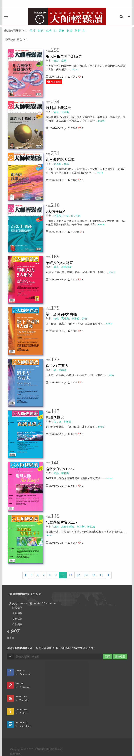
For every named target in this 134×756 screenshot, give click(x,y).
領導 (70, 30)
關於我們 (17, 607)
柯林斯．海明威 (86, 526)
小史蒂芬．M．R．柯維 (67, 215)
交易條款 (17, 618)
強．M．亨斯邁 (62, 421)
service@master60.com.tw (38, 603)
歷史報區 (120, 656)
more (75, 69)
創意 (41, 30)
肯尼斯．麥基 (61, 164)
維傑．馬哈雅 (61, 318)
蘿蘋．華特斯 (61, 473)
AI (84, 30)
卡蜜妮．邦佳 (79, 318)
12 (78, 574)
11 (70, 574)
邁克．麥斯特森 (63, 267)
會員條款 (17, 613)
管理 (33, 30)
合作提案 (17, 624)
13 (86, 574)
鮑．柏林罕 (60, 370)
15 (101, 574)
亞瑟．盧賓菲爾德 (64, 526)
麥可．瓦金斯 (61, 112)
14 (93, 574)
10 (64, 574)
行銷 (78, 30)
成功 (49, 30)
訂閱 (107, 656)
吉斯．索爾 (60, 60)
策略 (62, 30)
